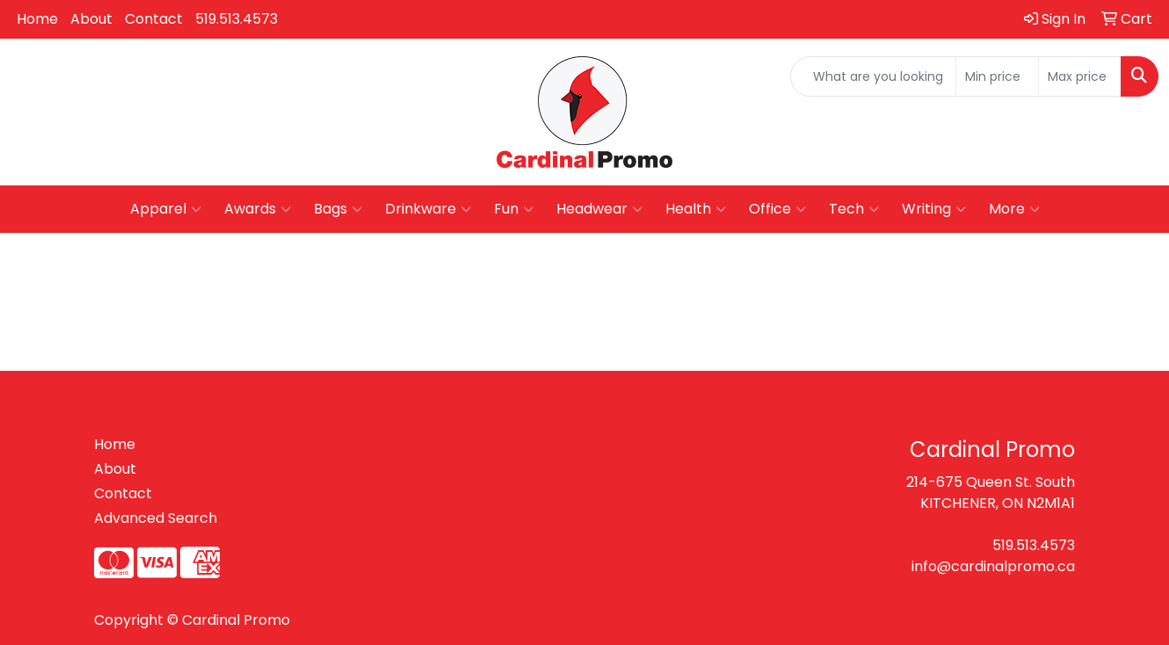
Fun (514, 209)
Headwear (599, 209)
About (91, 19)
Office (777, 209)
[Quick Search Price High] (1080, 76)
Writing (934, 209)
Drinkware (428, 209)
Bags (338, 209)
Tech (854, 209)
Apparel (165, 209)
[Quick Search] (873, 76)
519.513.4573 (236, 19)
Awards (257, 209)
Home (37, 19)
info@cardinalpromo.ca (993, 566)
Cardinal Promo (236, 620)
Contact (154, 19)
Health (695, 209)
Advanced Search (155, 518)
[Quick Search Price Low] (997, 76)
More (1014, 209)
